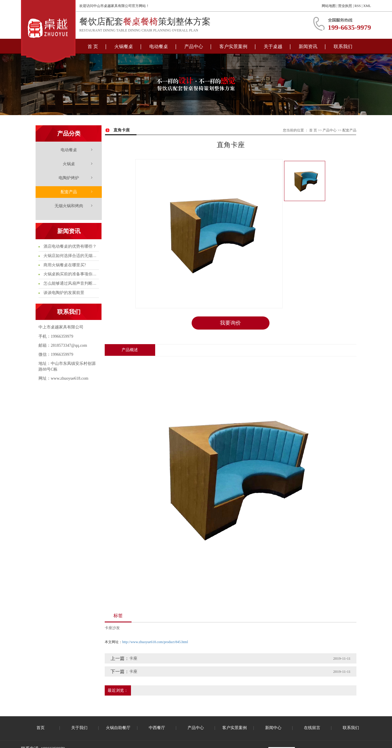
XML (367, 6)
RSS (358, 6)
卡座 (133, 658)
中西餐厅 (157, 728)
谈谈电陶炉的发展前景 (63, 293)
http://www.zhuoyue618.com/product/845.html (155, 642)
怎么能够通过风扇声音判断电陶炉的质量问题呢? (70, 283)
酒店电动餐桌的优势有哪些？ (69, 246)
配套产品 (69, 192)
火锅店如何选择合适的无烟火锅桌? (70, 256)
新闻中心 (273, 728)
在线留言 (312, 728)
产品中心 (193, 46)
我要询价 (230, 323)
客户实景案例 (233, 46)
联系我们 (343, 46)
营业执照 (345, 6)
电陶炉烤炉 (69, 178)
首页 (40, 728)
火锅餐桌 (123, 46)
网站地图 (329, 6)
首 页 (93, 46)
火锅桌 (69, 164)
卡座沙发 (112, 628)
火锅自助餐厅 (118, 728)
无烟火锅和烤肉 (69, 206)
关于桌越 (273, 46)
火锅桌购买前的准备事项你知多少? (70, 274)
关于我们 (79, 728)
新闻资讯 (308, 46)
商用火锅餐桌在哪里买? (64, 265)
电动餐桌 (158, 46)
